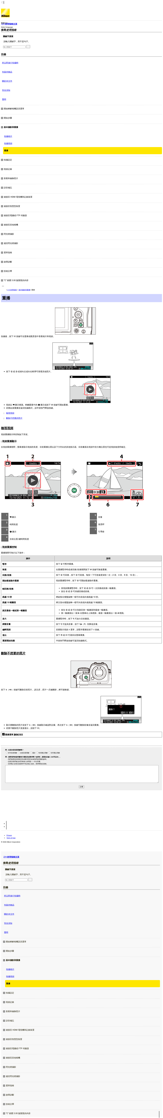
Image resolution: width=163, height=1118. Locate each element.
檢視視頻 (10, 413)
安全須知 (6, 90)
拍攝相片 (8, 136)
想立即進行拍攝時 (10, 63)
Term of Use (10, 838)
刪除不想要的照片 (14, 418)
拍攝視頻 (8, 143)
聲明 (4, 99)
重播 (6, 150)
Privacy (9, 835)
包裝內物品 (7, 72)
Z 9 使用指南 (12, 290)
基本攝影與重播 (24, 290)
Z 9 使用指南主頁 (11, 857)
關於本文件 (7, 81)
